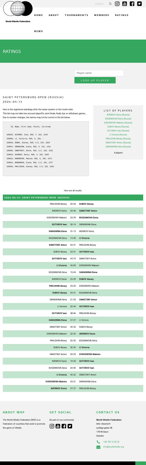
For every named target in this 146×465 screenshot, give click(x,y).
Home (38, 15)
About (54, 15)
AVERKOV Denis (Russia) (118, 107)
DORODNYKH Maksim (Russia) (118, 115)
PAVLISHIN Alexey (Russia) (118, 131)
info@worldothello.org (110, 439)
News (38, 31)
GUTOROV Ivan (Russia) (118, 123)
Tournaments (77, 15)
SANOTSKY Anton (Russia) (118, 135)
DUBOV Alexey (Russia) (118, 119)
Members (101, 15)
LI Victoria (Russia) (118, 127)
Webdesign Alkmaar (20, 460)
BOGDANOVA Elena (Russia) (118, 111)
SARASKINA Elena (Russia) (118, 139)
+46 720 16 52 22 (107, 434)
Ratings (122, 15)
